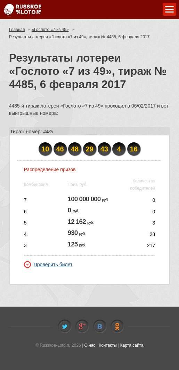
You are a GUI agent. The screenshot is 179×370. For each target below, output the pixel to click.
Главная (17, 29)
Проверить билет (48, 264)
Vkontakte (100, 326)
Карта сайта (132, 345)
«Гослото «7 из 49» (50, 29)
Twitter (65, 326)
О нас (89, 345)
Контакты (108, 345)
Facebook (82, 326)
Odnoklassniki (117, 326)
